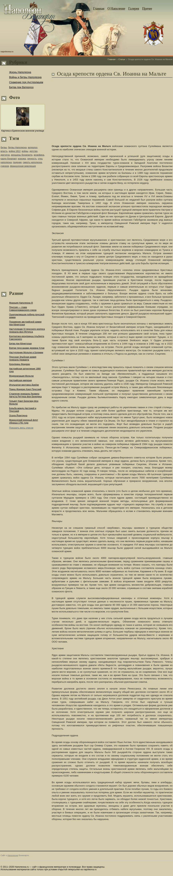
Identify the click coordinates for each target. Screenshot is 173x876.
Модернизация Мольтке (21, 376)
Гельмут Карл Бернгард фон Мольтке (23, 402)
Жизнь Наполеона (20, 72)
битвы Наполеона (17, 147)
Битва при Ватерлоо (21, 87)
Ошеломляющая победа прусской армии (26, 316)
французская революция (23, 166)
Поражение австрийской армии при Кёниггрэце (25, 323)
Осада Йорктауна (18, 415)
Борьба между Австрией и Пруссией (22, 409)
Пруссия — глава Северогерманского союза (22, 308)
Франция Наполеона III (21, 303)
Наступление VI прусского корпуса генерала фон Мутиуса (27, 330)
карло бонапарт (9, 158)
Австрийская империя (20, 380)
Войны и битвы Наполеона (25, 77)
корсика (22, 158)
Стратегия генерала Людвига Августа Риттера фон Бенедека (25, 395)
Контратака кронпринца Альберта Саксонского (26, 337)
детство (33, 151)
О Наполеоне (116, 8)
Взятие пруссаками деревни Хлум (26, 348)
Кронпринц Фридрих (19, 364)
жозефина (39, 155)
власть (4, 151)
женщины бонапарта (21, 155)
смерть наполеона (32, 162)
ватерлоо (32, 147)
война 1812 (14, 151)
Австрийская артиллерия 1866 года (25, 370)
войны (25, 151)
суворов (5, 166)
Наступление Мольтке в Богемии (26, 352)
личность (32, 158)
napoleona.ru (7, 51)
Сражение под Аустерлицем (26, 82)
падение (17, 162)
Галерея (133, 8)
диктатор (5, 155)
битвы (4, 147)
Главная (98, 8)
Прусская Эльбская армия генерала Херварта (22, 358)
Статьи (121, 59)
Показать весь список (21, 427)
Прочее (147, 8)
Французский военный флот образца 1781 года (23, 421)
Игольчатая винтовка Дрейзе (24, 385)
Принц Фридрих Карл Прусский (25, 389)
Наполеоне (13, 855)
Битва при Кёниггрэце (20, 343)
